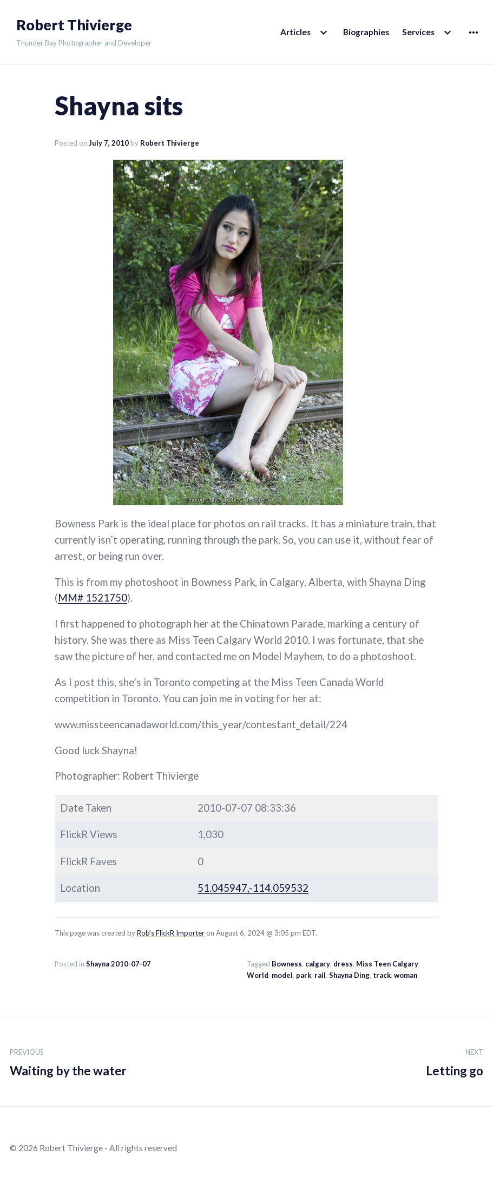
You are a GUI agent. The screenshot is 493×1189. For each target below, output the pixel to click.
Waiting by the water (68, 1060)
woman (405, 975)
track (382, 975)
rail (320, 975)
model (282, 975)
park (303, 975)
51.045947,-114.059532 (253, 888)
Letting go (454, 1060)
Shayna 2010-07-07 (118, 963)
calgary (317, 963)
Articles (295, 32)
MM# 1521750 (92, 598)
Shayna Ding (349, 975)
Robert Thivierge (74, 25)
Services (418, 32)
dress (343, 963)
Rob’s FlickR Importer (171, 933)
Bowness (287, 963)
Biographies (366, 32)
